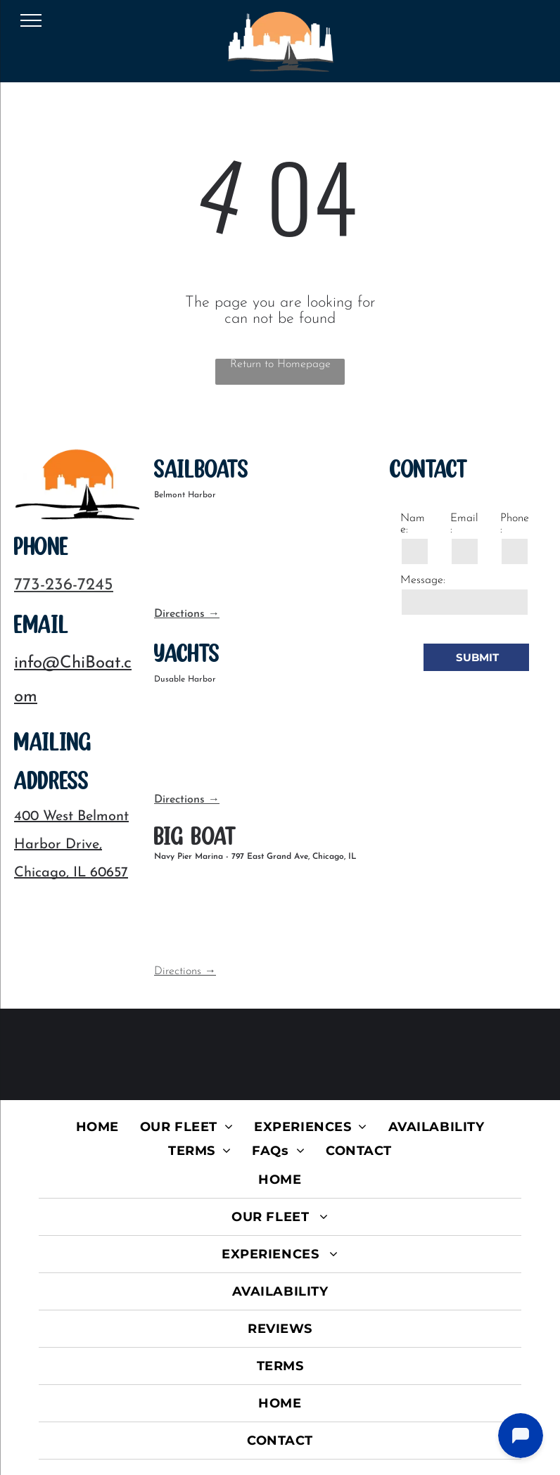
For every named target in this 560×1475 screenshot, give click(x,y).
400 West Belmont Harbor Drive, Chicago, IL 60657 (71, 845)
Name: (412, 524)
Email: (464, 524)
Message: (422, 580)
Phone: (514, 524)
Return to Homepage (280, 364)
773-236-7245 (63, 585)
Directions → (186, 614)
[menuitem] (97, 1127)
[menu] (31, 20)
